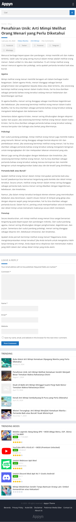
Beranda (7, 507)
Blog (10, 24)
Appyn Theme (49, 503)
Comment (6, 272)
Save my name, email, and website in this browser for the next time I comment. (35, 338)
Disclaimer (38, 507)
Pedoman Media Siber (53, 507)
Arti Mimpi (35, 41)
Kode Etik (28, 507)
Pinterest (38, 46)
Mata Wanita (23, 41)
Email (4, 315)
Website (4, 326)
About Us (38, 510)
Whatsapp (8, 50)
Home (3, 24)
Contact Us (67, 507)
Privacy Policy (17, 507)
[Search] (38, 12)
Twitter (22, 46)
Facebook (8, 46)
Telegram (54, 46)
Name (4, 303)
